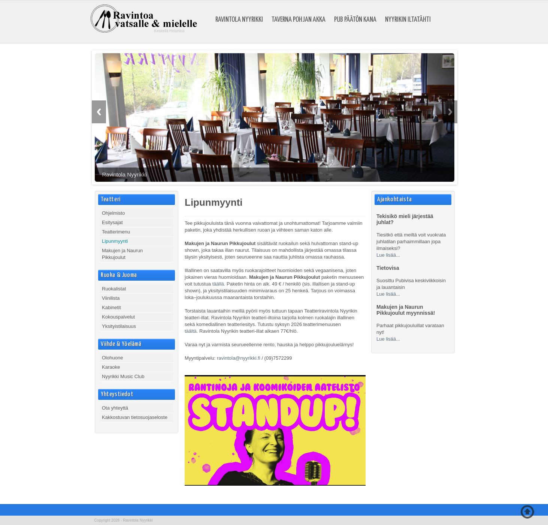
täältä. (191, 331)
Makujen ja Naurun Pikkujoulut (122, 254)
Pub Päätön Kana (355, 19)
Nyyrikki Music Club (123, 376)
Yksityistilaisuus (119, 326)
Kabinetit (111, 307)
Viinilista (110, 298)
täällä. (218, 284)
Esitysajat (112, 222)
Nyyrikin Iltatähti (408, 19)
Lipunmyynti (115, 241)
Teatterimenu (116, 232)
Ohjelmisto (113, 213)
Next (450, 111)
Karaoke (111, 367)
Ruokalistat (114, 289)
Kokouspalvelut (118, 317)
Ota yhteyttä (115, 408)
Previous (99, 111)
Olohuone (112, 357)
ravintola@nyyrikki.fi (238, 358)
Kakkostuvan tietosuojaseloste (134, 417)
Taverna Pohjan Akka (299, 19)
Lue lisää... (388, 255)
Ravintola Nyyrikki (239, 19)
